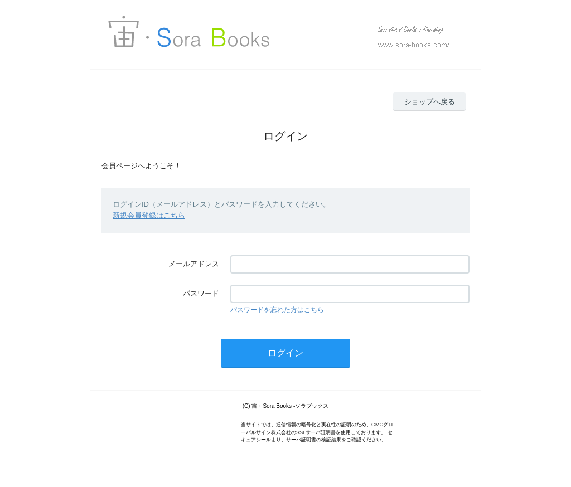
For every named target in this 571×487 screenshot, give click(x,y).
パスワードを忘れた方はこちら (277, 310)
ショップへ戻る (429, 102)
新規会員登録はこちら (149, 215)
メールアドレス (193, 264)
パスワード (201, 293)
